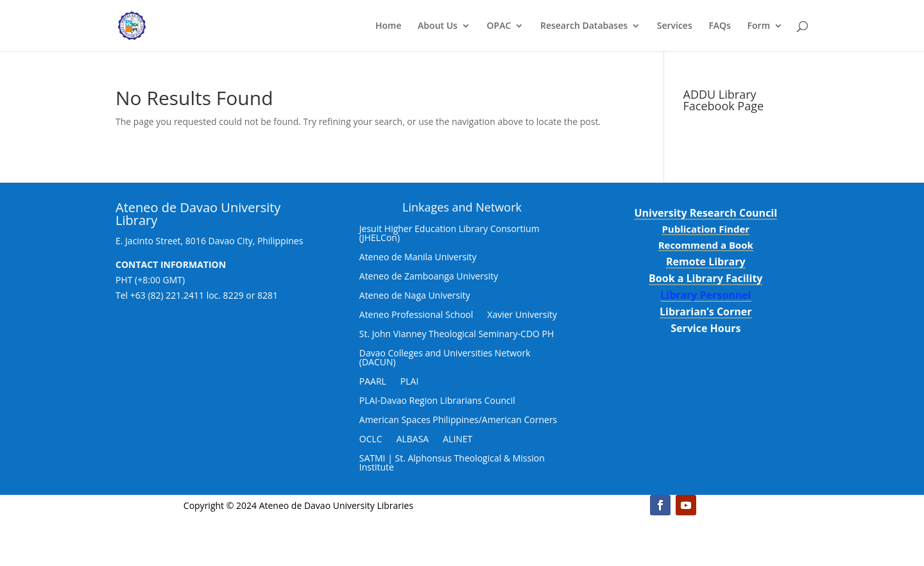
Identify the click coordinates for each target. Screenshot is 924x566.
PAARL (372, 382)
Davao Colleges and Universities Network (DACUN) (445, 358)
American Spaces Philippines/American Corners (458, 420)
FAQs (719, 26)
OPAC (499, 26)
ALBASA (413, 440)
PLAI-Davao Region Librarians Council (437, 401)
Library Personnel (705, 295)
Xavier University (522, 315)
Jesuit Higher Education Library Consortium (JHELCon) (449, 234)
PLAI (409, 382)
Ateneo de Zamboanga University (429, 277)
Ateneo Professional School (416, 315)
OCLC (370, 440)
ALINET (457, 440)
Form (759, 26)
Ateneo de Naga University (414, 296)
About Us (438, 26)
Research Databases (584, 26)
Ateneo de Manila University (418, 258)
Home (388, 26)
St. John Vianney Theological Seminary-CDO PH (456, 334)
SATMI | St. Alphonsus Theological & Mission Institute (452, 463)
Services (674, 26)
